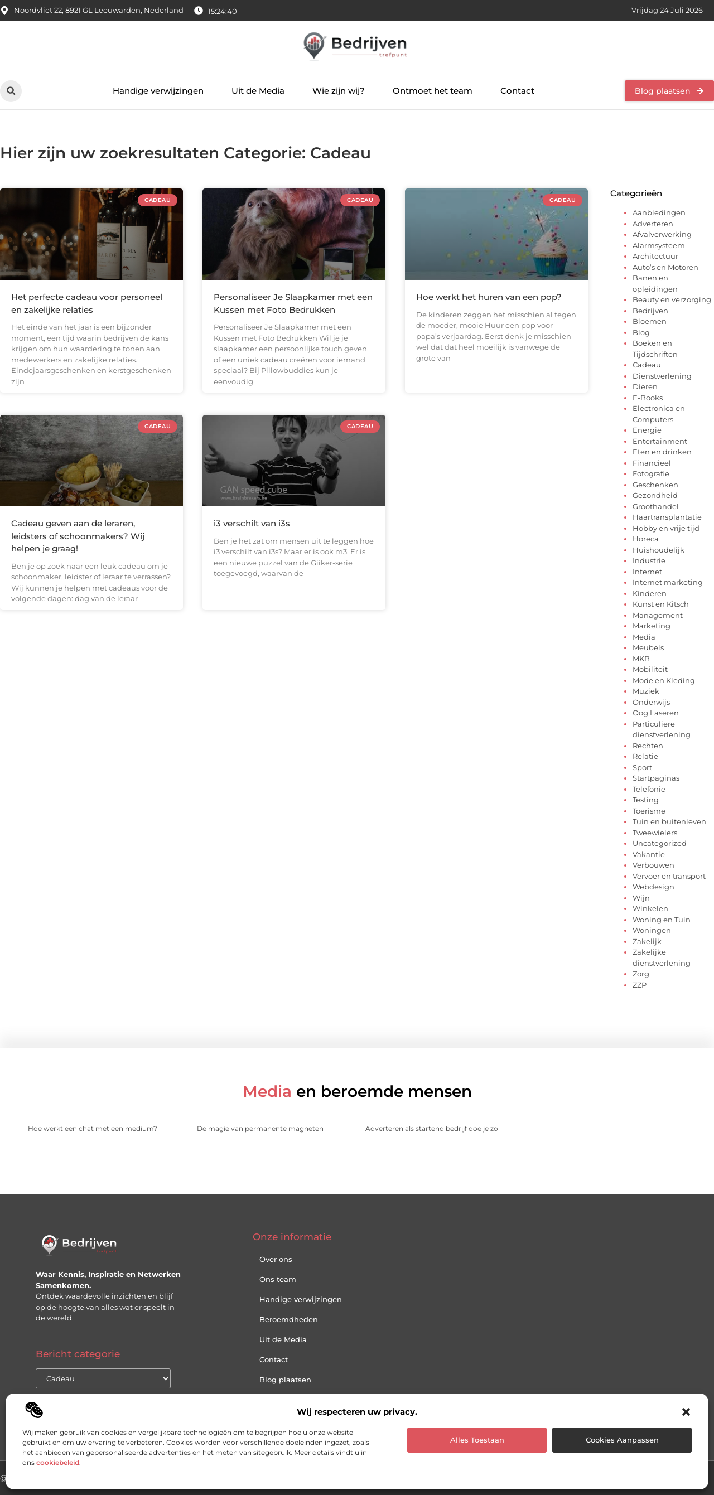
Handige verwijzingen (158, 90)
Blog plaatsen (285, 1379)
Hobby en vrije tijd (666, 528)
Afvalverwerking (662, 234)
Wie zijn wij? (338, 90)
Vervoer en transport (669, 876)
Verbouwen (653, 864)
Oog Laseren (656, 712)
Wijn (641, 897)
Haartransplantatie (667, 516)
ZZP (640, 984)
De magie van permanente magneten (260, 1128)
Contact (517, 90)
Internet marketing (668, 582)
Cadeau (647, 364)
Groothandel (656, 506)
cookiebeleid (57, 1462)
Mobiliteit (650, 669)
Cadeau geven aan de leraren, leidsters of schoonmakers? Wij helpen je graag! (77, 536)
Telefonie (649, 789)
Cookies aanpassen (622, 1439)
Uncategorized (660, 843)
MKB (641, 658)
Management (658, 615)
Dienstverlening (662, 375)
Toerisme (649, 810)
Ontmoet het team (432, 90)
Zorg (641, 973)
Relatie (645, 756)
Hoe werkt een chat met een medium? (92, 1128)
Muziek (646, 690)
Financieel (652, 462)
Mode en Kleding (664, 680)
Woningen (652, 930)
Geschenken (655, 484)
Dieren (645, 386)
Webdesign (653, 886)
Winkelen (650, 908)
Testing (646, 799)
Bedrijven (650, 310)
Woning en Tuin (662, 919)
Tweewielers (655, 832)
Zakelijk (647, 941)
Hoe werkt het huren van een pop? (489, 297)
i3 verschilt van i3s (252, 523)
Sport (642, 767)
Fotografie (651, 473)
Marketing (651, 625)
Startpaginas (656, 777)
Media (644, 636)
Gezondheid (655, 495)
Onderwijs (651, 702)
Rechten (648, 745)
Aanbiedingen (659, 212)
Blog (641, 332)
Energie (647, 429)
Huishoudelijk (658, 549)
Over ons (275, 1259)
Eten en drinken (662, 451)
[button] (686, 1411)
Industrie (649, 560)
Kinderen (650, 593)
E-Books (648, 397)
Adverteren (653, 223)
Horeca (646, 538)
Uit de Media (257, 90)
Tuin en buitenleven (669, 821)
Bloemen (650, 321)
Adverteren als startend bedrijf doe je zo (431, 1128)
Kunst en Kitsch (661, 603)
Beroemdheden (288, 1319)
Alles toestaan (477, 1439)
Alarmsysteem (659, 245)
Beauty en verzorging (672, 299)
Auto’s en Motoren (665, 267)
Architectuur (655, 255)
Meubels (648, 647)
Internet (647, 571)
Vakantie (649, 854)
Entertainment (660, 441)
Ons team (277, 1279)
